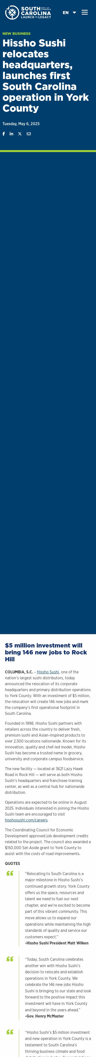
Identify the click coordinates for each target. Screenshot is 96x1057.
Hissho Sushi (48, 672)
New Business (16, 34)
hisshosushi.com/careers (26, 820)
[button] (85, 12)
